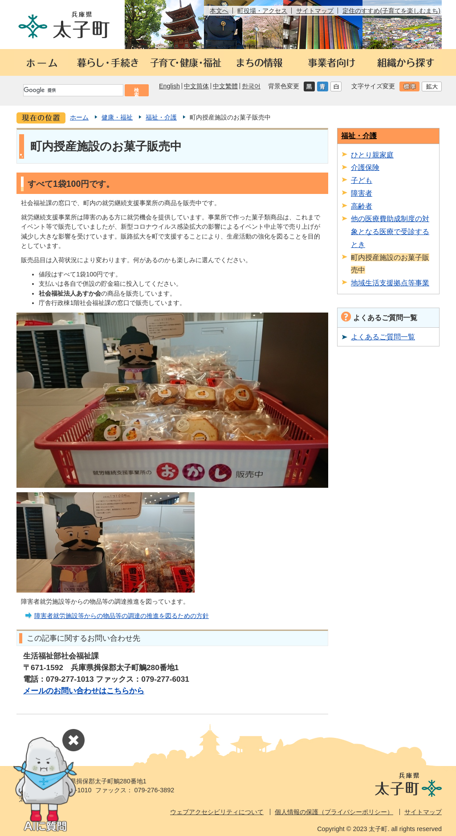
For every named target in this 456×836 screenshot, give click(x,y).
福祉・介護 (161, 117)
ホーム (79, 117)
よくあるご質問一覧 (383, 337)
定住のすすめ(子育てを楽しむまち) (391, 10)
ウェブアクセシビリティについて (217, 811)
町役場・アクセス (262, 10)
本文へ (219, 10)
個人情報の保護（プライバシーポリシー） (334, 811)
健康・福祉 (117, 117)
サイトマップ (315, 10)
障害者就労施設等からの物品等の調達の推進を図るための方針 (121, 615)
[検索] (73, 90)
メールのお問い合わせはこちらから (83, 690)
